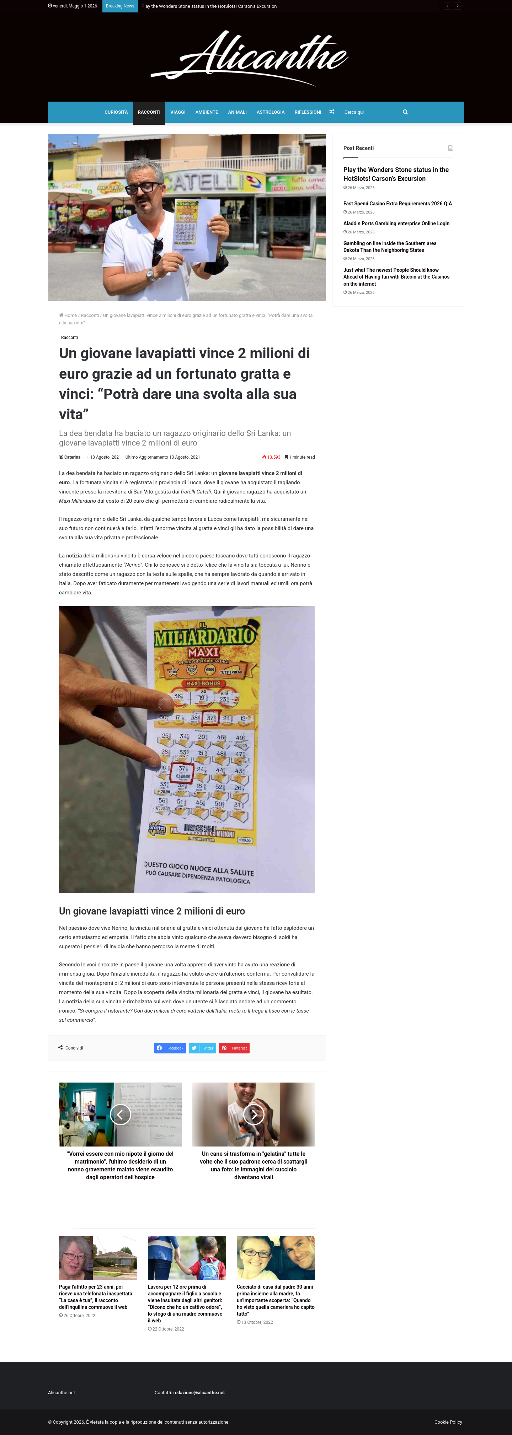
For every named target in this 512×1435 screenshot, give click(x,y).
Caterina (72, 457)
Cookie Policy (448, 1422)
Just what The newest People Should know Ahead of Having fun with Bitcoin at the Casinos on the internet (396, 277)
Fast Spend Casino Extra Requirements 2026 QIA (397, 203)
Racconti (149, 112)
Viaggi (177, 112)
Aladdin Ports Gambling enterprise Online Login (396, 223)
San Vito (144, 492)
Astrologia (271, 112)
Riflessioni (308, 112)
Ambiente (207, 112)
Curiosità (116, 112)
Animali (237, 112)
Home (68, 315)
